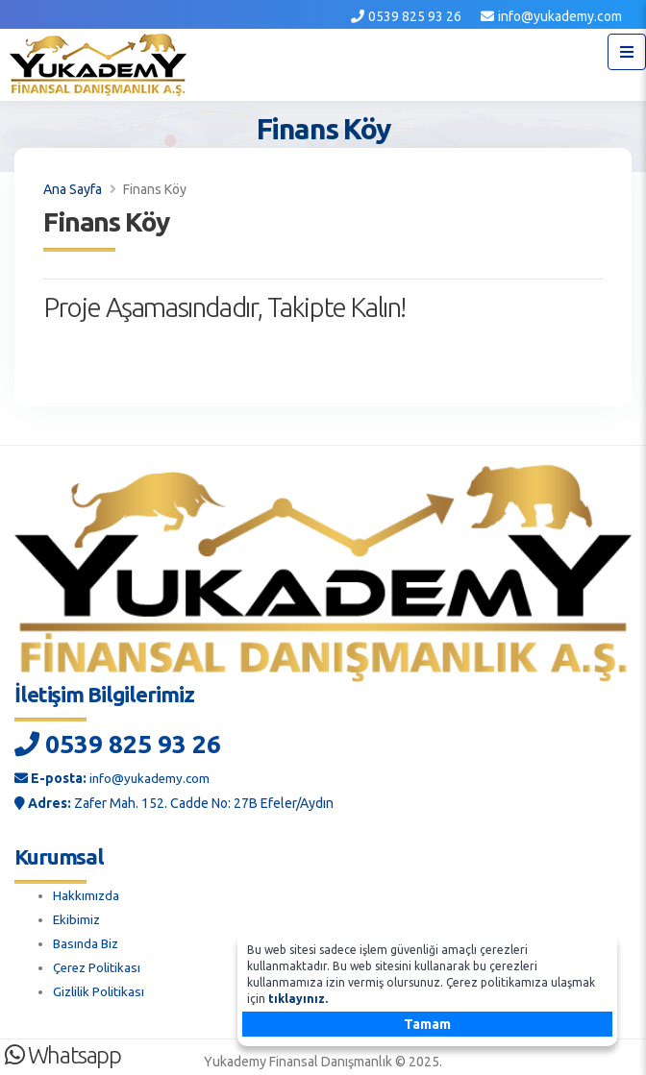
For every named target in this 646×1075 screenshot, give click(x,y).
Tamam (427, 1024)
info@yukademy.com (560, 16)
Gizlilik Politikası (100, 986)
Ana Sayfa (72, 189)
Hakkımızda (86, 894)
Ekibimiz (77, 917)
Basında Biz (87, 940)
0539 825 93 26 (414, 16)
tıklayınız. (298, 998)
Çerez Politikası (99, 963)
